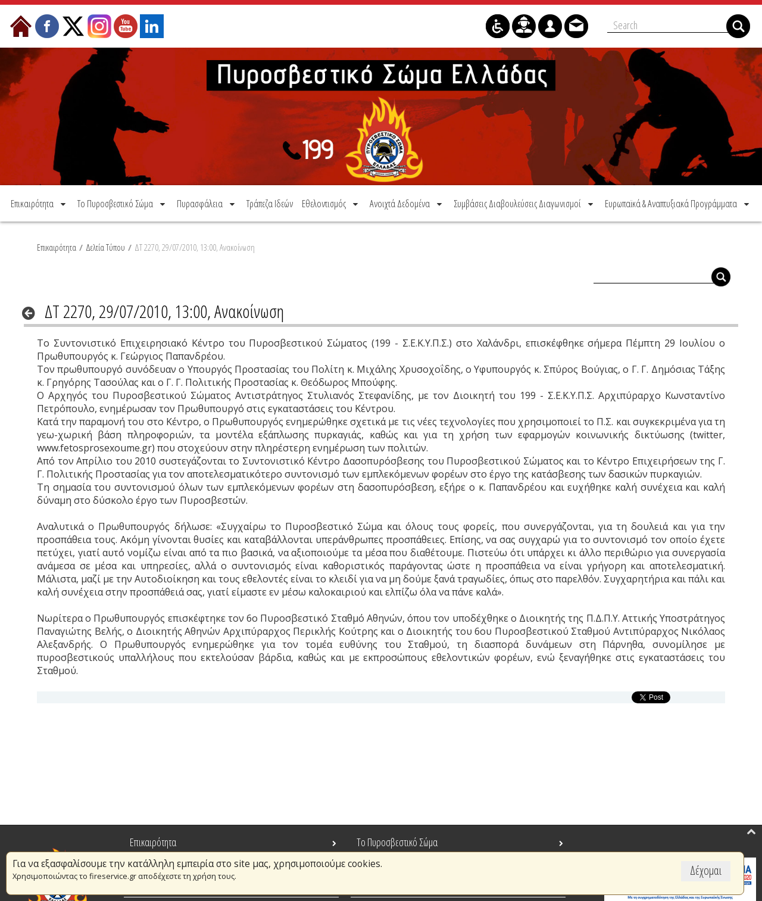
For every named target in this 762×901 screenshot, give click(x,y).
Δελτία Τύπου (105, 247)
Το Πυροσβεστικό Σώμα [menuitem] (397, 842)
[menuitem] (39, 203)
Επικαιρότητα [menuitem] (153, 842)
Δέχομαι (706, 870)
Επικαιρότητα (56, 247)
